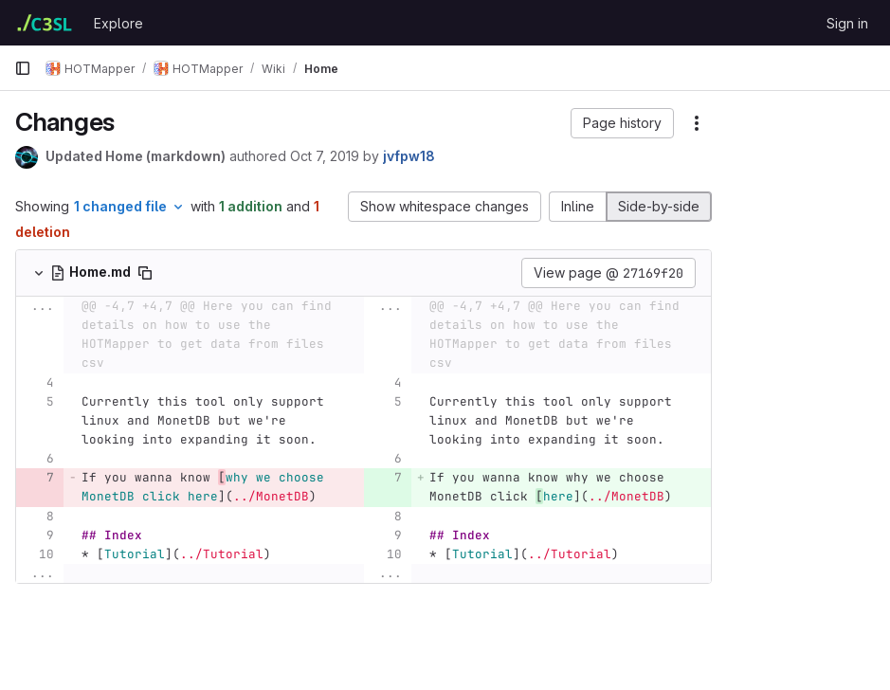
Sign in (847, 23)
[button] (510, 123)
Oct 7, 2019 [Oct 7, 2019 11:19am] (324, 156)
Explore (118, 23)
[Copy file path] (145, 273)
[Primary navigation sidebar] (23, 68)
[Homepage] (44, 23)
